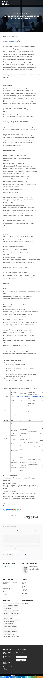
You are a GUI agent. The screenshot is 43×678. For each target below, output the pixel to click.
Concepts (24, 582)
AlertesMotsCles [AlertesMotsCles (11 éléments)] (7, 603)
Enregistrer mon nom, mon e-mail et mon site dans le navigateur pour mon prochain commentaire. (19, 548)
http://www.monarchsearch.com (22, 277)
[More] (20, 509)
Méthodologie (24, 585)
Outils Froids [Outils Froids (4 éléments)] (14, 626)
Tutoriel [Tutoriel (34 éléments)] (14, 634)
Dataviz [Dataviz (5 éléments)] (9, 608)
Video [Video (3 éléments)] (18, 636)
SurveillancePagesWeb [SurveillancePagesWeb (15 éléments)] (8, 634)
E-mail (17, 655)
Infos (23, 583)
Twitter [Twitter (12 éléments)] (5, 636)
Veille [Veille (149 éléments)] (9, 636)
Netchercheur (11, 41)
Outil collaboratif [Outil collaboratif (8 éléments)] (7, 626)
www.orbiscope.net (24, 396)
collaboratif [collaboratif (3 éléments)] (10, 605)
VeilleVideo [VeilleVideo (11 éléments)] (13, 636)
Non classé (24, 586)
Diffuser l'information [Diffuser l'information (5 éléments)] (8, 610)
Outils (23, 587)
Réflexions (24, 590)
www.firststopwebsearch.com (34, 396)
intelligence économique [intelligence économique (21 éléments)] (8, 618)
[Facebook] (7, 509)
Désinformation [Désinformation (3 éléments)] (16, 610)
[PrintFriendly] (18, 509)
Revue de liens (25, 593)
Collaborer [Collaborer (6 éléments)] (16, 605)
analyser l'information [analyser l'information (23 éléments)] (15, 603)
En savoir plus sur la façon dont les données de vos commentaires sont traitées (21, 555)
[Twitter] (4, 509)
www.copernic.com (15, 396)
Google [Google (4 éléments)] (11, 613)
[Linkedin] (9, 509)
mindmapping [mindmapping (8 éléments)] (12, 621)
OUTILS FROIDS (5, 3)
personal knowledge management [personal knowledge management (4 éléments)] (10, 628)
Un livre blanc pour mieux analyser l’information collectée (7, 662)
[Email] (15, 509)
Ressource (24, 592)
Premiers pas (24, 589)
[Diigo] (11, 509)
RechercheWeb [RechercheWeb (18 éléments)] (14, 631)
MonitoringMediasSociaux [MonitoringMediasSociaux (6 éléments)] (8, 623)
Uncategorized (25, 594)
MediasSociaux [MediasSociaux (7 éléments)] (6, 621)
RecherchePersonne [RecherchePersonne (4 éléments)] (7, 631)
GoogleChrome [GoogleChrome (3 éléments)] (16, 613)
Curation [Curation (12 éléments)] (5, 608)
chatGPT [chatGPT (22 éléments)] (5, 605)
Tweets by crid (25, 603)
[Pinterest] (13, 509)
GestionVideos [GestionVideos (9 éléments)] (6, 613)
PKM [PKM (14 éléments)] (18, 628)
